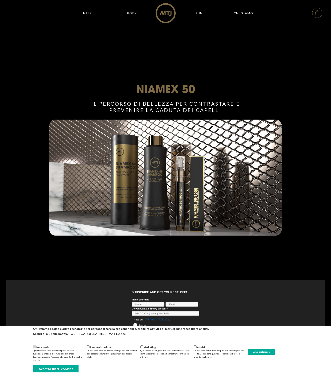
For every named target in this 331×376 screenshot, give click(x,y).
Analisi (201, 347)
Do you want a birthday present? (150, 313)
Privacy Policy (157, 324)
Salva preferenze (261, 351)
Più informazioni (43, 339)
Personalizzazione (100, 347)
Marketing (150, 347)
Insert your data (140, 304)
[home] (166, 13)
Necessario (43, 347)
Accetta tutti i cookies (56, 369)
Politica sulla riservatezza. (97, 334)
